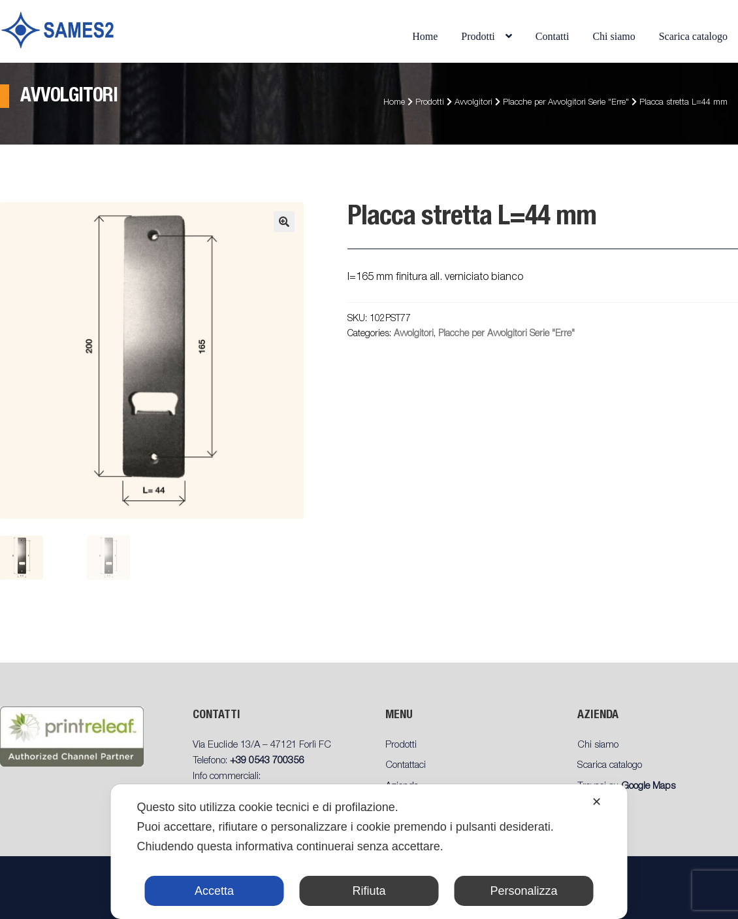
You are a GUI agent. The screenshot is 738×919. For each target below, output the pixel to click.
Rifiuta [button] (368, 890)
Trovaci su (626, 786)
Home (425, 36)
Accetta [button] (214, 890)
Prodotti (478, 36)
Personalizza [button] (523, 890)
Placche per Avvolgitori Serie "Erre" (566, 103)
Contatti (553, 36)
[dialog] (369, 851)
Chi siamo (613, 36)
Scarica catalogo (693, 36)
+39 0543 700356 (267, 761)
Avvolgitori (473, 103)
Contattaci (405, 766)
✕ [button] (597, 801)
